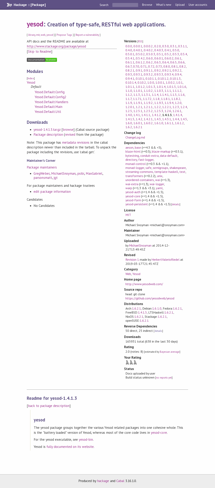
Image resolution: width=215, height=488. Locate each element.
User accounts (197, 5)
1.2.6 (168, 111)
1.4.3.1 (166, 119)
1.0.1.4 (161, 87)
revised (70, 134)
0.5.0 (176, 50)
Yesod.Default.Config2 (50, 97)
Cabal (120, 481)
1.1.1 (168, 91)
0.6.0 (149, 58)
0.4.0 (128, 50)
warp (128, 188)
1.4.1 (136, 115)
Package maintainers (42, 167)
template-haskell (166, 172)
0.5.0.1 (129, 54)
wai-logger (157, 184)
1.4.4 (176, 119)
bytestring (132, 156)
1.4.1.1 (145, 115)
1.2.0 (178, 103)
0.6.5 (173, 62)
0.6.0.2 (169, 58)
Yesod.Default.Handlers (51, 102)
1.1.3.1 (145, 95)
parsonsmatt (43, 177)
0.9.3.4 (169, 74)
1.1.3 (136, 95)
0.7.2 (151, 66)
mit (38, 35)
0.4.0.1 (137, 50)
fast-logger (145, 160)
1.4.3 (157, 119)
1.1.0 (128, 91)
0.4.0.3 (158, 50)
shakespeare (178, 168)
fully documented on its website (70, 446)
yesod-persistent (136, 204)
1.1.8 (156, 99)
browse (68, 129)
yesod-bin (86, 439)
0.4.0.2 (148, 50)
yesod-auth (133, 192)
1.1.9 (128, 103)
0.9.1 (139, 70)
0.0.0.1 (137, 46)
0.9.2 (157, 70)
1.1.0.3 (158, 91)
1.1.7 (128, 99)
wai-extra (131, 184)
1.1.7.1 (137, 99)
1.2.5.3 (158, 111)
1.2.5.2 (148, 111)
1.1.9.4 (169, 103)
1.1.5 (173, 95)
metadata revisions (75, 142)
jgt (56, 177)
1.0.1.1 (129, 87)
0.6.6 (181, 62)
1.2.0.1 (129, 107)
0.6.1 (178, 58)
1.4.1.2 (156, 115)
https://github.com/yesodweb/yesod (149, 298)
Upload (180, 5)
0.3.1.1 (182, 46)
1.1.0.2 (148, 91)
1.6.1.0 (158, 123)
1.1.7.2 (147, 99)
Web (128, 274)
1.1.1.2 (177, 91)
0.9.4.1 (129, 78)
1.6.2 (128, 127)
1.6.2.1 (137, 127)
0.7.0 (136, 66)
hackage (103, 481)
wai (157, 180)
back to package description (48, 406)
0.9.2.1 (166, 70)
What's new (163, 5)
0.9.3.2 (148, 74)
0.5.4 (183, 54)
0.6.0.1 (158, 58)
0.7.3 (159, 66)
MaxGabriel (94, 173)
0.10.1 (140, 78)
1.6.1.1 (169, 123)
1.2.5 (128, 111)
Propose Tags (64, 35)
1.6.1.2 (179, 123)
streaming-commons (139, 172)
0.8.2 (182, 66)
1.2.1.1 (148, 107)
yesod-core (132, 196)
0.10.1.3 (175, 78)
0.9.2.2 (177, 70)
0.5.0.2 (140, 54)
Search (104, 5)
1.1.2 (128, 95)
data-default (168, 156)
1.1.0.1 (137, 91)
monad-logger (134, 168)
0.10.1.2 (163, 78)
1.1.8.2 (175, 99)
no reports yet (164, 377)
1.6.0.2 (148, 123)
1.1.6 (181, 95)
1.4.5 (183, 119)
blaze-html (133, 151)
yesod (35, 23)
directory (131, 160)
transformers (134, 176)
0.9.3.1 (137, 74)
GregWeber (41, 173)
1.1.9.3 (158, 103)
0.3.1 (173, 46)
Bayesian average (169, 351)
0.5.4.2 (140, 58)
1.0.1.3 (150, 87)
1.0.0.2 (170, 82)
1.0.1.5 (171, 87)
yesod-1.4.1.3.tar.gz (47, 129)
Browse (147, 5)
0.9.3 (128, 74)
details (175, 204)
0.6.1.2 (140, 62)
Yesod (31, 82)
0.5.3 (176, 54)
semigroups (160, 168)
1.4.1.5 (129, 119)
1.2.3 (176, 107)
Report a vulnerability (87, 35)
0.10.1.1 (151, 78)
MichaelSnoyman (63, 173)
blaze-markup (161, 151)
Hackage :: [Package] (29, 5)
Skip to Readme (39, 51)
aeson (129, 147)
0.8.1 (174, 66)
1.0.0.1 (159, 82)
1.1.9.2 (148, 103)
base (138, 147)
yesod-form (133, 200)
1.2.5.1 (137, 111)
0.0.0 (128, 46)
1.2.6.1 (177, 111)
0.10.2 (142, 82)
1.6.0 (128, 123)
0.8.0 (166, 66)
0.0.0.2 (148, 46)
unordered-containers (139, 180)
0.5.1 (160, 54)
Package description (48, 134)
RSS (140, 41)
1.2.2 (157, 107)
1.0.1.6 (181, 87)
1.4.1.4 (177, 115)
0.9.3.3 (158, 74)
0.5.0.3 (150, 54)
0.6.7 (128, 66)
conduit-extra (149, 156)
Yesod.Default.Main (48, 107)
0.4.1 (168, 50)
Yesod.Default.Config (49, 92)
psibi (80, 173)
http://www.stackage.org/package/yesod (56, 46)
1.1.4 (155, 95)
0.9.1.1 (148, 70)
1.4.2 (139, 119)
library (31, 35)
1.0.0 (150, 82)
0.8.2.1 (129, 70)
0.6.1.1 (129, 62)
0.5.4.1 (129, 58)
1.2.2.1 (166, 107)
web (43, 35)
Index (31, 78)
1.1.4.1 (164, 95)
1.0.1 (179, 82)
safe (148, 168)
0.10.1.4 (130, 82)
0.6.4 (165, 62)
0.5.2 (168, 54)
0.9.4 (178, 74)
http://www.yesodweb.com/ (144, 284)
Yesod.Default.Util (48, 111)
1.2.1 (139, 107)
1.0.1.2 (140, 87)
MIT (128, 215)
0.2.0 (157, 46)
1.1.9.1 (137, 103)
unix (159, 176)
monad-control (135, 164)
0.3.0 (165, 46)
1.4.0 (128, 115)
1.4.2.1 (148, 119)
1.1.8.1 (165, 99)
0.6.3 (157, 62)
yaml (159, 188)
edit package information (52, 191)
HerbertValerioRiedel (165, 259)
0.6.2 (149, 62)
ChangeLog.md (135, 137)
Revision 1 (132, 259)
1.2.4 (183, 107)
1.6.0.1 (137, 123)
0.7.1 (144, 66)
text (182, 172)
